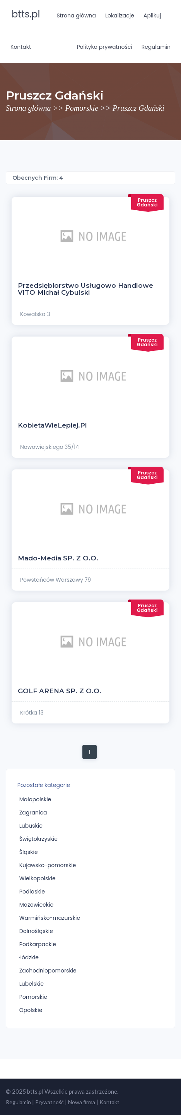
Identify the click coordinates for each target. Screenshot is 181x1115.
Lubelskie (31, 984)
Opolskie (31, 1010)
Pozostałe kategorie (43, 785)
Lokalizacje (119, 15)
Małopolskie (35, 799)
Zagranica (33, 812)
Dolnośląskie (36, 931)
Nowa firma (81, 1102)
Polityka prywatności (104, 47)
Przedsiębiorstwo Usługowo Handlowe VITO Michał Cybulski (85, 289)
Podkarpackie (37, 944)
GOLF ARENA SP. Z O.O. (59, 691)
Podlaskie (32, 891)
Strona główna (76, 15)
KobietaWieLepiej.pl (52, 425)
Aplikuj (152, 15)
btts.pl (26, 14)
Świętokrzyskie (38, 839)
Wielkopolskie (37, 878)
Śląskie (28, 852)
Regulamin (156, 47)
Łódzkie (29, 957)
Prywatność (49, 1102)
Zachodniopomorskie (48, 970)
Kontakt (20, 47)
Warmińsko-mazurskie (49, 918)
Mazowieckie (36, 905)
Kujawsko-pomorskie (47, 865)
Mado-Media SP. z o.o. (58, 558)
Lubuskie (31, 826)
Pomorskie (82, 108)
